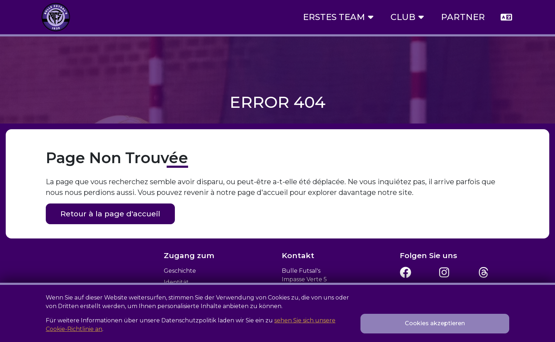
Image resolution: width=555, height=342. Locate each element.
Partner (463, 17)
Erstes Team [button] (338, 17)
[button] (506, 17)
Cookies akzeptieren (435, 323)
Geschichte (180, 270)
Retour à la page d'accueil (110, 213)
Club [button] (407, 17)
